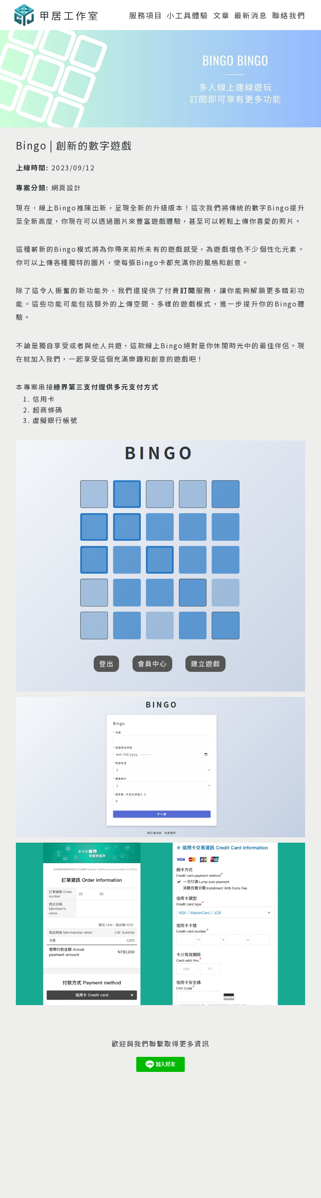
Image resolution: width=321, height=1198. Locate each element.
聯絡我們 (289, 15)
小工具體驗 (188, 15)
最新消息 (251, 15)
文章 (221, 15)
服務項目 (146, 15)
